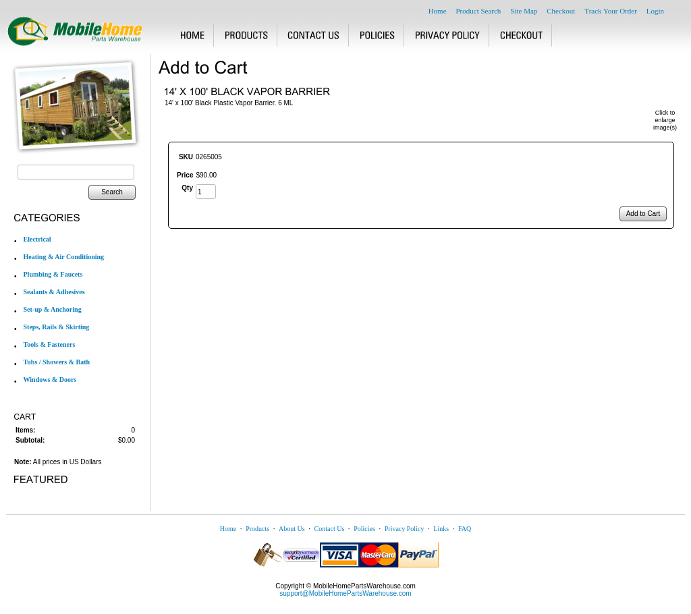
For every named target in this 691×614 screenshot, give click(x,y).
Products (257, 528)
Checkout (561, 11)
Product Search (478, 11)
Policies (364, 528)
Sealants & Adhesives (54, 292)
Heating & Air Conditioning (64, 256)
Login (655, 11)
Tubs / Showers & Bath (57, 362)
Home (438, 11)
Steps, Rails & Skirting (57, 327)
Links (441, 528)
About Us (292, 528)
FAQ (464, 528)
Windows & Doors (50, 379)
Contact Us (329, 528)
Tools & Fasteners (50, 344)
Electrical (37, 239)
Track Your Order (610, 11)
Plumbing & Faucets (53, 274)
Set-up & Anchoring (53, 309)
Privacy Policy (404, 528)
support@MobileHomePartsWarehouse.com (345, 593)
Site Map (523, 11)
